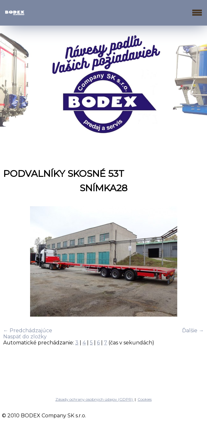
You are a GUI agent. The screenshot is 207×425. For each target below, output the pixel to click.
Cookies (145, 399)
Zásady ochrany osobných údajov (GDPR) (94, 399)
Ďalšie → (193, 330)
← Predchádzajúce (27, 330)
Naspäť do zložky (25, 337)
